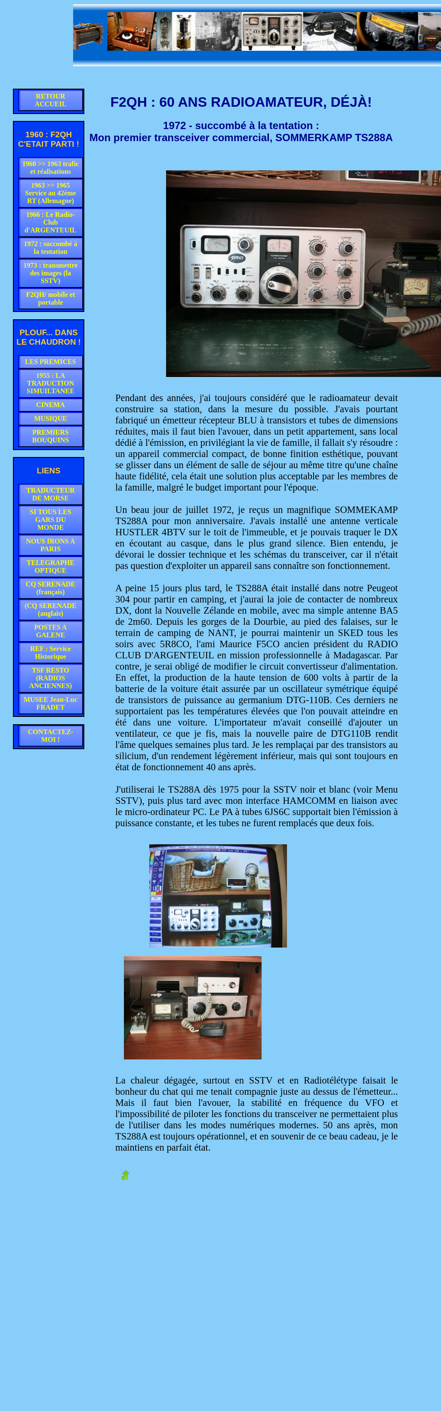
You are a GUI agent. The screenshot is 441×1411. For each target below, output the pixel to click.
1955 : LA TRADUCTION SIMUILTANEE (50, 383)
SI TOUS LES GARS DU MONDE (50, 519)
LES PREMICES (50, 361)
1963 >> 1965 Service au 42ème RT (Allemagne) (50, 193)
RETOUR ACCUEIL (51, 100)
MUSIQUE (50, 418)
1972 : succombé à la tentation (50, 247)
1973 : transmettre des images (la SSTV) (50, 273)
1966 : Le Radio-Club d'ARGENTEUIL (51, 222)
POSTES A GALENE (50, 631)
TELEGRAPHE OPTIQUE (50, 566)
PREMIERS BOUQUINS (50, 436)
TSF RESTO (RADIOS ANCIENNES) (50, 678)
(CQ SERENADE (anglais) (50, 609)
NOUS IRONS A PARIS (50, 545)
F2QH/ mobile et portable (50, 298)
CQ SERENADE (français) (50, 588)
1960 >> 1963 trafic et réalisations (50, 167)
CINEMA (50, 404)
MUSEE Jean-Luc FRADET (50, 703)
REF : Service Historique (50, 652)
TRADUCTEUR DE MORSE (50, 494)
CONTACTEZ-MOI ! (51, 735)
